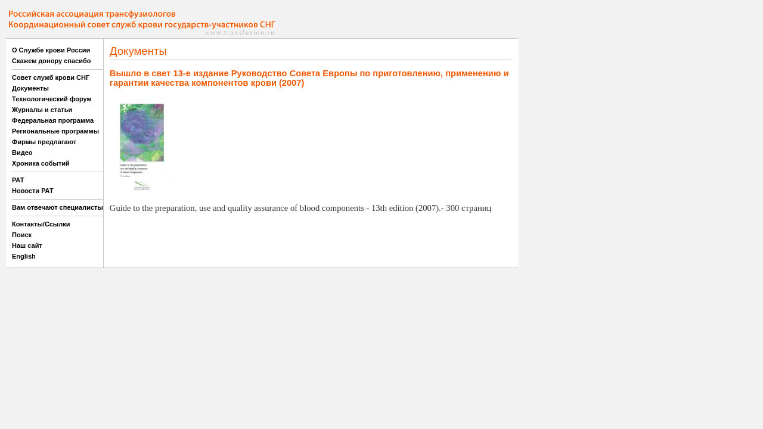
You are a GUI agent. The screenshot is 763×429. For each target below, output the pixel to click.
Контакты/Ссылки (41, 224)
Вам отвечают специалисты (57, 207)
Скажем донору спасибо (51, 60)
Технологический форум (52, 98)
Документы (30, 88)
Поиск (22, 234)
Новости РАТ (33, 190)
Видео (22, 152)
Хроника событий (41, 163)
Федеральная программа (53, 120)
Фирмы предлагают (44, 141)
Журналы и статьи (42, 109)
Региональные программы (55, 131)
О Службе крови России (51, 50)
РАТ (18, 180)
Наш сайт (27, 245)
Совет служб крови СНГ (50, 77)
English (24, 256)
